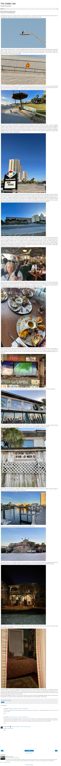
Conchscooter (6, 726)
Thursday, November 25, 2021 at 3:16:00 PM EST (18, 708)
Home (29, 750)
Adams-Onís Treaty (25, 195)
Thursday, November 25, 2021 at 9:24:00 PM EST (21, 726)
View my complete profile (5, 762)
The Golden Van (8, 3)
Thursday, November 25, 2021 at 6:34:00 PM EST (18, 717)
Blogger (31, 764)
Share (3, 702)
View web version (29, 753)
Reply (5, 713)
